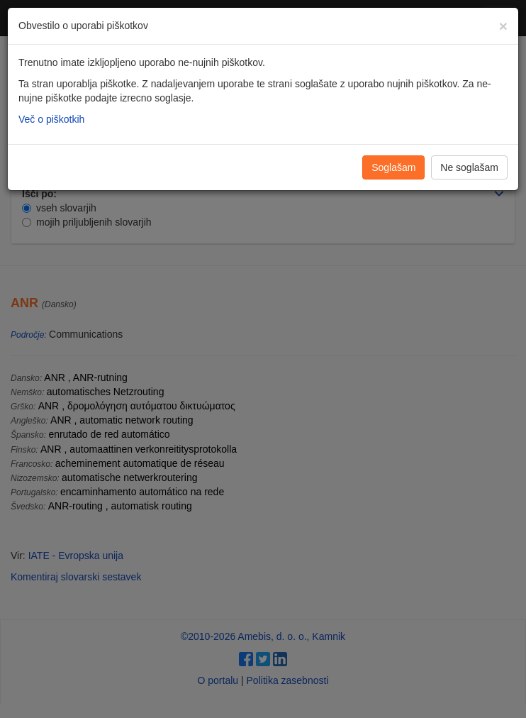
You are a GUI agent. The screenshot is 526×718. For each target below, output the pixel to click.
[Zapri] (503, 25)
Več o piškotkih (51, 119)
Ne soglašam (469, 167)
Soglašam (393, 167)
